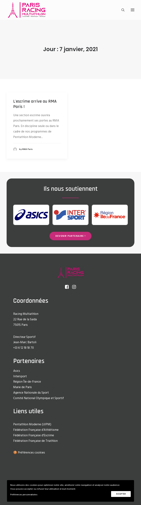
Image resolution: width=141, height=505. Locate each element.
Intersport (20, 376)
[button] (132, 10)
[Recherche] (121, 10)
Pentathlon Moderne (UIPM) (32, 424)
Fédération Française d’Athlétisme (36, 429)
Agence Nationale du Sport (31, 392)
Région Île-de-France (27, 381)
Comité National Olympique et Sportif (38, 398)
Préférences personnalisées (23, 495)
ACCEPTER (121, 494)
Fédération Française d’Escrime (33, 435)
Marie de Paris (22, 387)
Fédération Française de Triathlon (35, 440)
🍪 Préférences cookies (29, 452)
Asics (16, 370)
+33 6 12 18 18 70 (23, 347)
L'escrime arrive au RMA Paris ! (35, 104)
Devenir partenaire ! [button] (70, 235)
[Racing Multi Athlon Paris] (26, 10)
